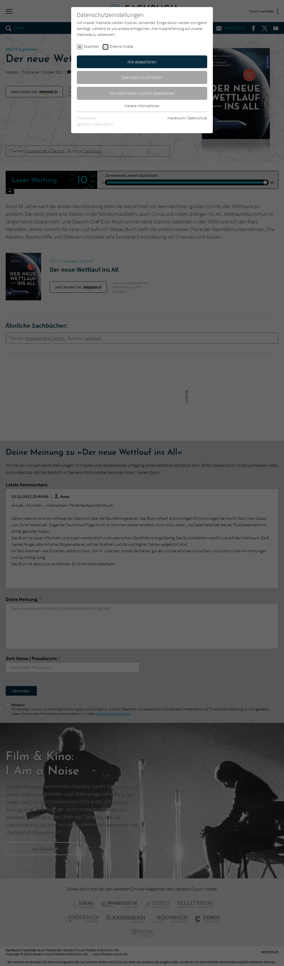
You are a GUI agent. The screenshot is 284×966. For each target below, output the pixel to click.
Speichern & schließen (142, 77)
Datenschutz (197, 117)
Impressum (176, 117)
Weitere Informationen (142, 105)
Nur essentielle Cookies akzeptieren (142, 93)
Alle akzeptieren (142, 61)
